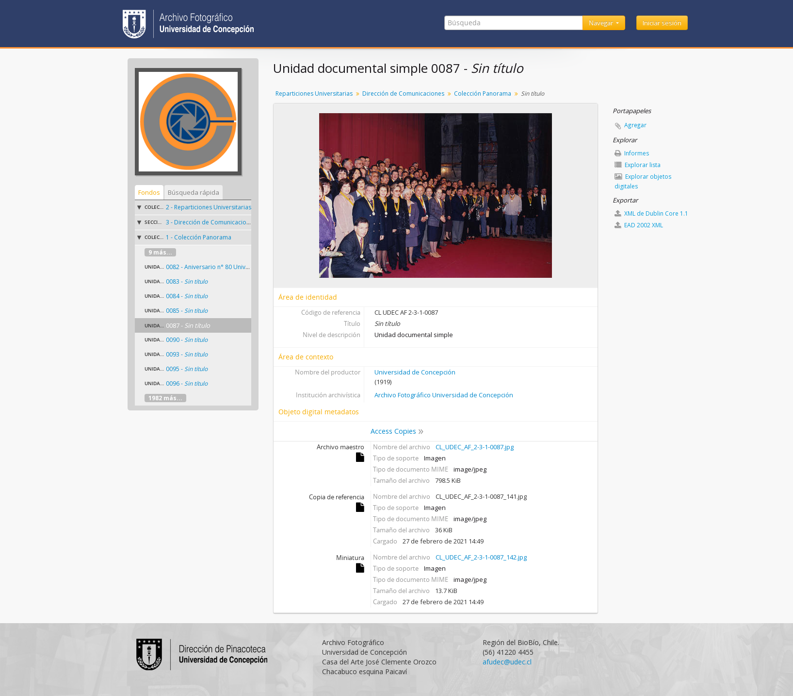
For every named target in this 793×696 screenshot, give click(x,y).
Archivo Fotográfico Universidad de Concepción (443, 394)
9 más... (160, 252)
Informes (632, 153)
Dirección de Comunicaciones (403, 93)
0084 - (187, 296)
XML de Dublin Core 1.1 (651, 213)
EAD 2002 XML (639, 225)
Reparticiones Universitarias (314, 93)
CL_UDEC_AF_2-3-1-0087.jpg (475, 446)
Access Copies (393, 431)
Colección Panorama (482, 93)
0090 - (187, 340)
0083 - (187, 281)
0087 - (188, 325)
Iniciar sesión (662, 22)
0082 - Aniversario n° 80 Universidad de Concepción (238, 267)
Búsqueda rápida (193, 192)
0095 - (187, 369)
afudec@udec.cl (507, 661)
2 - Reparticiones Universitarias (208, 207)
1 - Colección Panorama (198, 237)
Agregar (635, 125)
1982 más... (165, 398)
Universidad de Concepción (414, 372)
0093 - (187, 354)
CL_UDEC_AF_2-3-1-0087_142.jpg (481, 557)
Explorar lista (638, 165)
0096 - (187, 383)
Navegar (602, 22)
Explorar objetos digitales (643, 181)
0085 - (187, 310)
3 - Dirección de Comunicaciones (211, 222)
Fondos (149, 192)
